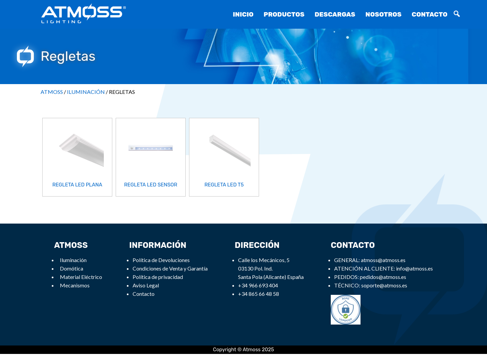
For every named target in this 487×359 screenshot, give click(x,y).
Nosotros (384, 14)
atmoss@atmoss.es (383, 260)
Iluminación (73, 260)
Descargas (335, 14)
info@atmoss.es (414, 268)
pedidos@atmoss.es (383, 277)
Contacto (429, 14)
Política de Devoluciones (161, 260)
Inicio (243, 14)
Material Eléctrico (81, 277)
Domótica (71, 268)
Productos (284, 14)
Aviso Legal (146, 285)
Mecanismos (75, 285)
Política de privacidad (158, 277)
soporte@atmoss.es (384, 285)
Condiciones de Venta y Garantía (170, 268)
